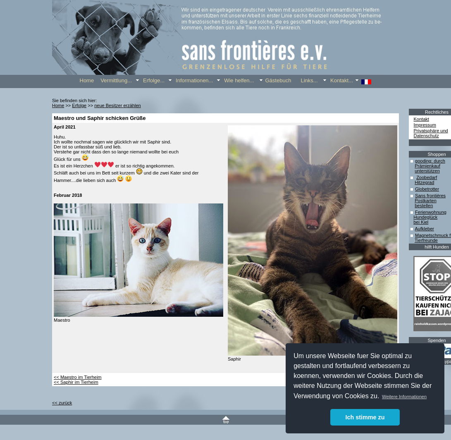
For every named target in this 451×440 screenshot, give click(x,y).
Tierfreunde (426, 240)
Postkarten (426, 200)
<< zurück (62, 402)
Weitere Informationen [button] (404, 396)
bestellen (424, 205)
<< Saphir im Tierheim (76, 382)
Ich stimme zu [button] (364, 417)
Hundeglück (425, 217)
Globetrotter (427, 189)
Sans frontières (430, 195)
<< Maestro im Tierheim (78, 377)
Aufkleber (424, 228)
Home (58, 105)
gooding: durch (430, 160)
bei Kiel (420, 222)
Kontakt (421, 119)
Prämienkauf (427, 165)
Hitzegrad (424, 182)
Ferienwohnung (430, 212)
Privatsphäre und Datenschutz (431, 133)
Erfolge (79, 105)
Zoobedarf (426, 177)
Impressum (425, 124)
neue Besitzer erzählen (117, 105)
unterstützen (427, 170)
